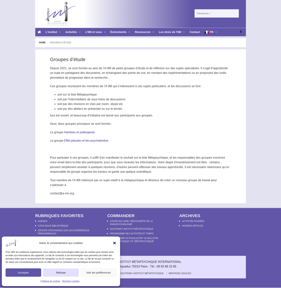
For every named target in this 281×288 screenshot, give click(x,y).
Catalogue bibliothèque (53, 226)
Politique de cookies (50, 281)
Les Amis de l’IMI (172, 32)
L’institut (53, 32)
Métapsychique (87, 94)
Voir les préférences (98, 272)
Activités (73, 32)
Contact (195, 32)
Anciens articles (192, 226)
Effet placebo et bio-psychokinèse (86, 140)
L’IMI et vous (95, 32)
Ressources (144, 32)
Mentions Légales (70, 281)
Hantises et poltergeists (79, 132)
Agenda (42, 221)
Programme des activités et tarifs (132, 233)
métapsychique (134, 180)
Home (42, 42)
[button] (114, 243)
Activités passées (193, 221)
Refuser (61, 272)
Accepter (23, 272)
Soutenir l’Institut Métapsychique (131, 229)
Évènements (120, 32)
